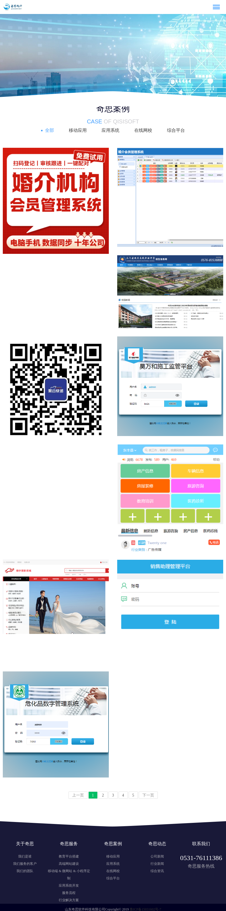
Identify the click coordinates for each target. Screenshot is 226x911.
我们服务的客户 (25, 864)
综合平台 (176, 130)
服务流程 (69, 893)
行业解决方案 (69, 900)
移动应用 (78, 130)
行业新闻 (157, 864)
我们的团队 (25, 871)
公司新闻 (157, 856)
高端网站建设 (69, 864)
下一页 (148, 795)
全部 (49, 130)
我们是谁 (25, 856)
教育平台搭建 (69, 856)
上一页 (78, 795)
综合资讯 (157, 871)
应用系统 (110, 130)
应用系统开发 (69, 885)
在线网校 (143, 130)
